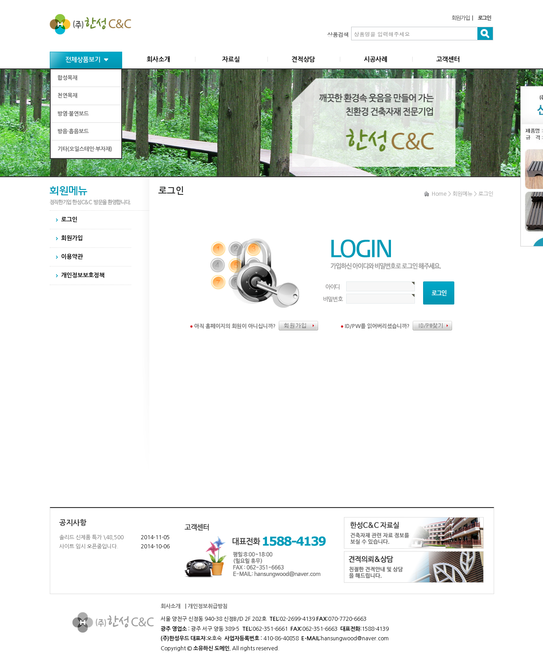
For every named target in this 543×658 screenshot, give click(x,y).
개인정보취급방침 (208, 606)
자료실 (231, 59)
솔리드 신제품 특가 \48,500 (91, 537)
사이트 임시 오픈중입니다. (89, 546)
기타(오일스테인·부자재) (84, 149)
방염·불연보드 (73, 113)
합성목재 (67, 78)
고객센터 (448, 59)
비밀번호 (333, 299)
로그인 (69, 220)
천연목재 (67, 95)
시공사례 (375, 59)
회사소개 (158, 59)
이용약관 (72, 257)
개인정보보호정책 (83, 275)
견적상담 (303, 59)
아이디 (332, 287)
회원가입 (460, 18)
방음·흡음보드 (73, 131)
